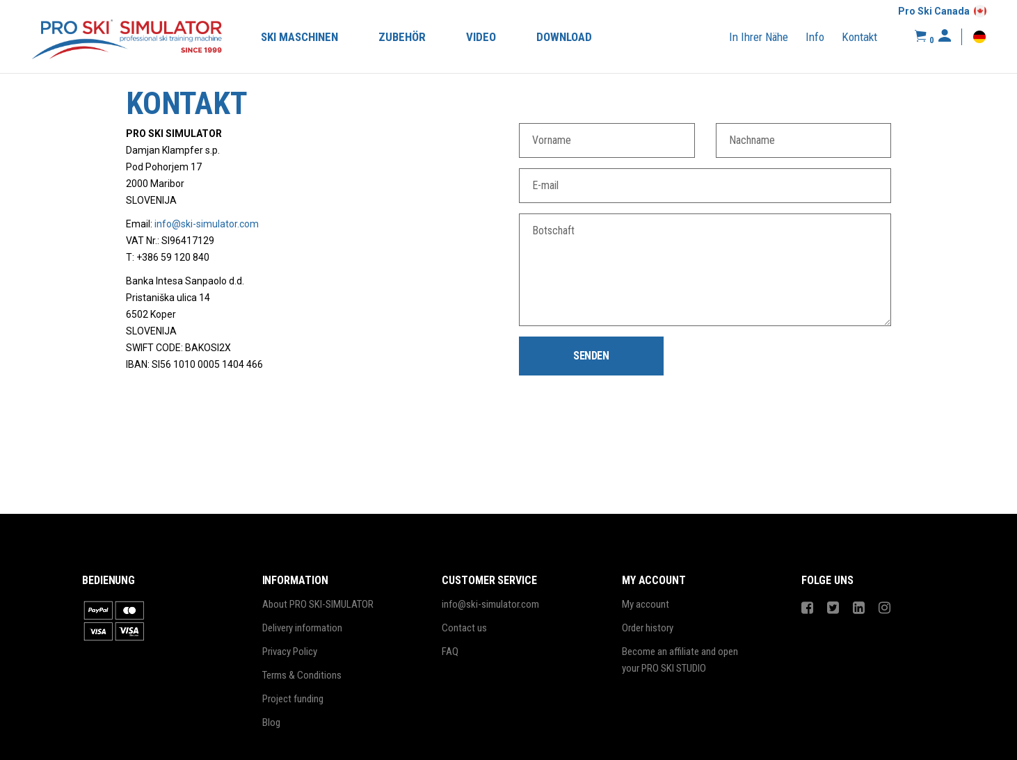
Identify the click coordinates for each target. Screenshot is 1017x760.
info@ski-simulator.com (206, 223)
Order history (647, 628)
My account (645, 604)
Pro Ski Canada (934, 11)
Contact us (464, 628)
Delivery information (302, 628)
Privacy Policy (289, 651)
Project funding (292, 699)
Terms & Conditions (302, 675)
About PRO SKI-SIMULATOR (318, 604)
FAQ (450, 651)
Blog (271, 722)
